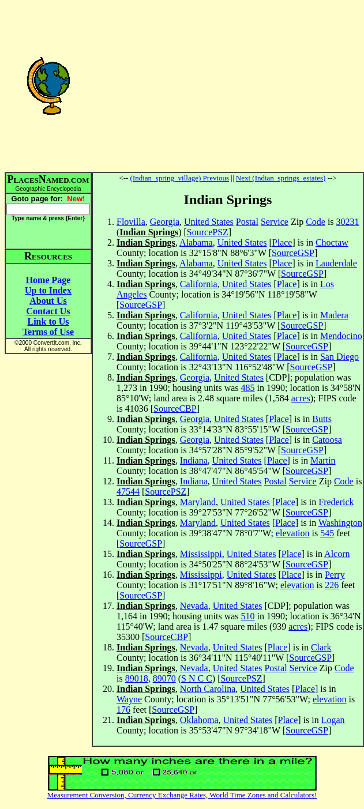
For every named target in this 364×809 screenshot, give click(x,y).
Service (274, 222)
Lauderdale (336, 263)
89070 (164, 678)
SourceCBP (175, 408)
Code (315, 222)
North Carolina (207, 689)
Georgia (164, 222)
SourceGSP (293, 253)
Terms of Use (48, 332)
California (198, 284)
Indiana (194, 460)
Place (282, 242)
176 (123, 709)
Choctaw (332, 242)
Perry (335, 575)
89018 (136, 678)
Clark (321, 647)
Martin (323, 460)
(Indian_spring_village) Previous (180, 178)
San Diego (339, 357)
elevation (293, 533)
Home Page (48, 280)
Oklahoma (199, 720)
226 (332, 585)
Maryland (198, 502)
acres (300, 398)
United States (209, 222)
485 (248, 388)
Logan (333, 720)
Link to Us (48, 321)
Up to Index (48, 290)
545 (327, 533)
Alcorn (337, 554)
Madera (334, 315)
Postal (247, 222)
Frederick (336, 502)
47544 (128, 491)
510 (248, 616)
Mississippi (201, 554)
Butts (322, 419)
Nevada (194, 606)
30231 (347, 222)
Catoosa (327, 440)
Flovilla (131, 222)
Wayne (129, 699)
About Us (47, 301)
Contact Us (48, 311)
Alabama (196, 242)
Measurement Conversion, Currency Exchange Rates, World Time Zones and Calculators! (182, 795)
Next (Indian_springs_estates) (281, 178)
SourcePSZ (207, 232)
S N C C (196, 678)
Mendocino (341, 336)
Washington (340, 523)
